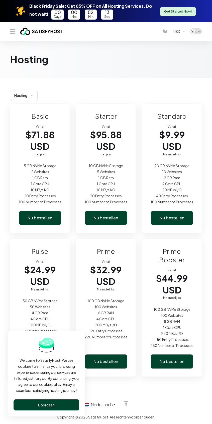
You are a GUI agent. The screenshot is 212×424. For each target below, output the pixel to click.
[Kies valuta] (179, 31)
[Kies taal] (99, 404)
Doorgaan (46, 405)
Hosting (23, 95)
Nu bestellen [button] (40, 218)
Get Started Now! (178, 11)
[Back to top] (126, 403)
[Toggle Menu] (12, 31)
